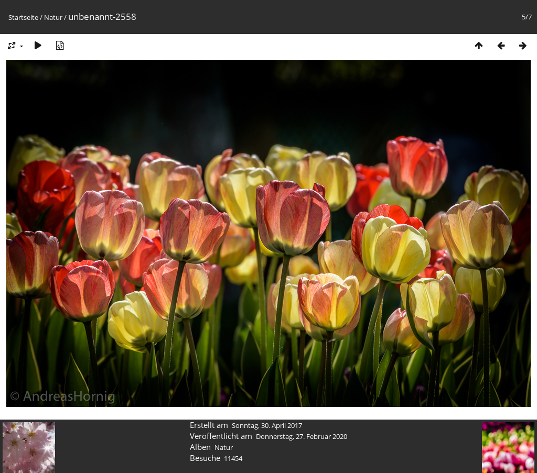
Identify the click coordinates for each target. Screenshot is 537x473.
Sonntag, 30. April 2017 (267, 425)
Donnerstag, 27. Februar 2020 (301, 436)
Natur (53, 17)
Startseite (23, 17)
